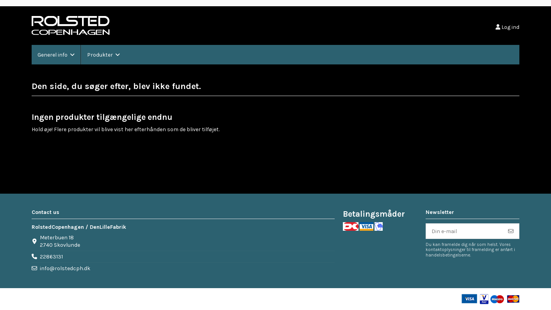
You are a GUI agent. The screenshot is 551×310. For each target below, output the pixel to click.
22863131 (51, 256)
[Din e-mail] (464, 231)
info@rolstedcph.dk (65, 268)
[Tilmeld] (511, 231)
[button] (56, 54)
